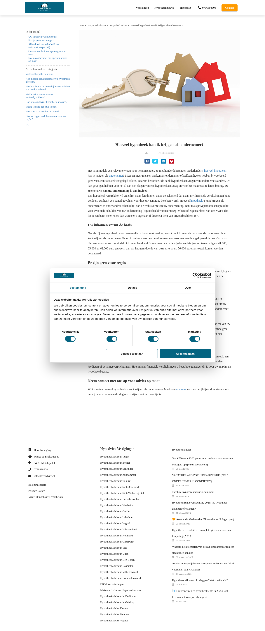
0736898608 (41, 469)
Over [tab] (188, 287)
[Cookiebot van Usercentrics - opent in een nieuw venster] (195, 275)
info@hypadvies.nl (44, 475)
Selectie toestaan (132, 353)
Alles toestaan (185, 353)
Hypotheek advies (166, 153)
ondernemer (116, 175)
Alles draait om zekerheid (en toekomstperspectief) (43, 46)
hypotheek (196, 200)
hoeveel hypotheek (215, 170)
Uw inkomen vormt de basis (42, 36)
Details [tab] (132, 287)
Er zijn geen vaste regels (41, 40)
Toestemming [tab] (77, 287)
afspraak (181, 389)
